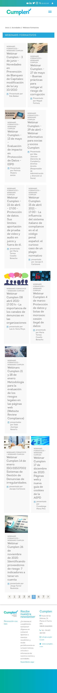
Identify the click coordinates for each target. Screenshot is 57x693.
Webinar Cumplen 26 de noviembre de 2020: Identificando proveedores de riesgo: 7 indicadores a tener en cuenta (16, 561)
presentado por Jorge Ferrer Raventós (17, 586)
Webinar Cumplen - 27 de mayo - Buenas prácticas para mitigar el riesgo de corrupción (37, 80)
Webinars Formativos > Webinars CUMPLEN (15, 49)
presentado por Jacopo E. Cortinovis (37, 262)
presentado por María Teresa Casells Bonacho (41, 335)
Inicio (7, 28)
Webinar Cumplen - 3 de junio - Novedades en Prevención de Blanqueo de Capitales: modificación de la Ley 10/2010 (15, 71)
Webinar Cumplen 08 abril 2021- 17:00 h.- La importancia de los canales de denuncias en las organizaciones (16, 308)
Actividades (16, 28)
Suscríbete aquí (27, 662)
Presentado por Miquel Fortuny (38, 100)
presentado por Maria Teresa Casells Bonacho (15, 253)
